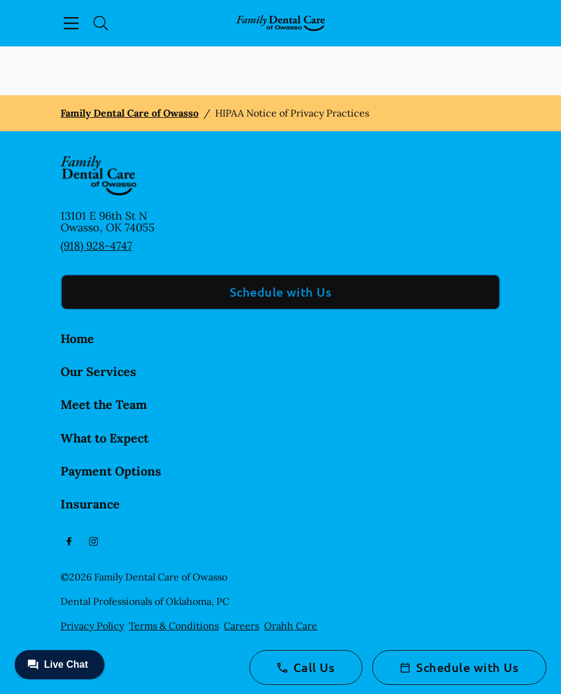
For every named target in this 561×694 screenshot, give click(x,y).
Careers (241, 626)
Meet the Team (104, 404)
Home (77, 338)
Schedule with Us (281, 292)
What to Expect (104, 438)
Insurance (90, 503)
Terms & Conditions (174, 626)
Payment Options (111, 471)
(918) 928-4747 (96, 246)
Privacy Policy (92, 626)
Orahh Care (290, 626)
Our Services (98, 371)
